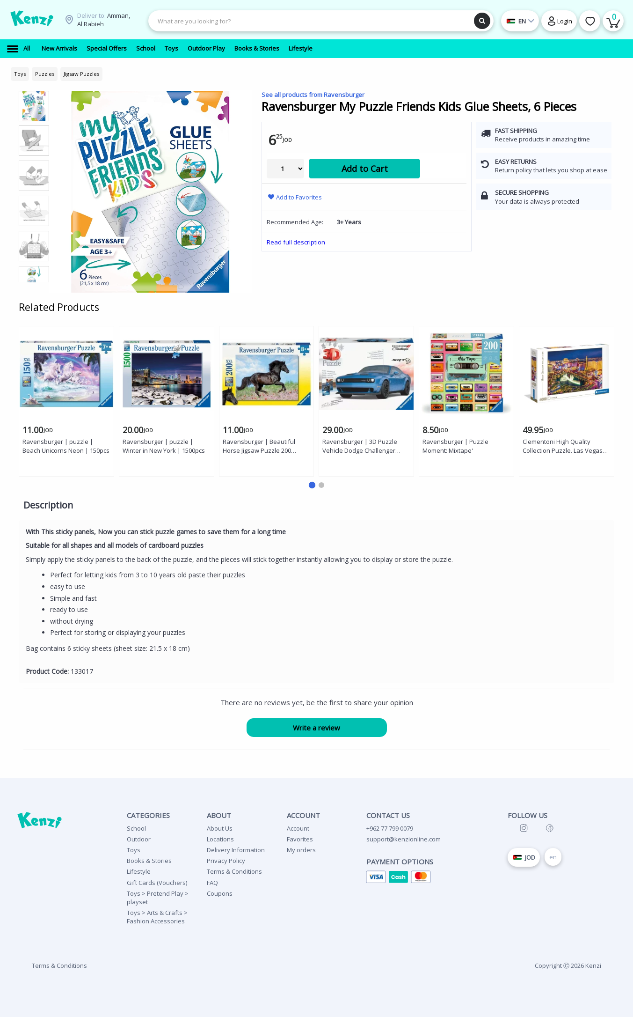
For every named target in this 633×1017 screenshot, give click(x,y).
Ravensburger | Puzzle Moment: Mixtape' (455, 446)
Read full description (296, 242)
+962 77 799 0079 (389, 828)
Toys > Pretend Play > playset (158, 897)
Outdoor (139, 839)
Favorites (300, 839)
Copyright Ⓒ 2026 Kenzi (568, 965)
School (136, 828)
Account (298, 828)
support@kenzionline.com (403, 839)
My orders (301, 850)
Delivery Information (236, 850)
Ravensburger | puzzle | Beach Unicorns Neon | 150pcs (65, 446)
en (553, 857)
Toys (133, 850)
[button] (311, 485)
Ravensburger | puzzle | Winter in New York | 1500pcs (164, 446)
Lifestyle (139, 871)
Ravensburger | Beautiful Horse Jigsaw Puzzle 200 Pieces (259, 446)
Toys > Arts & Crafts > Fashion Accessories (157, 916)
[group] (34, 105)
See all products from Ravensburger (313, 94)
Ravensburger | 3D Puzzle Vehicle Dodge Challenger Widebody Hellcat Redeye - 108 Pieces (366, 446)
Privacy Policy (226, 860)
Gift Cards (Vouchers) (157, 882)
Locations (220, 839)
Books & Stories (149, 860)
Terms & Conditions (234, 871)
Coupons (220, 893)
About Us (220, 828)
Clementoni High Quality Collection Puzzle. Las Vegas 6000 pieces (563, 446)
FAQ (212, 882)
